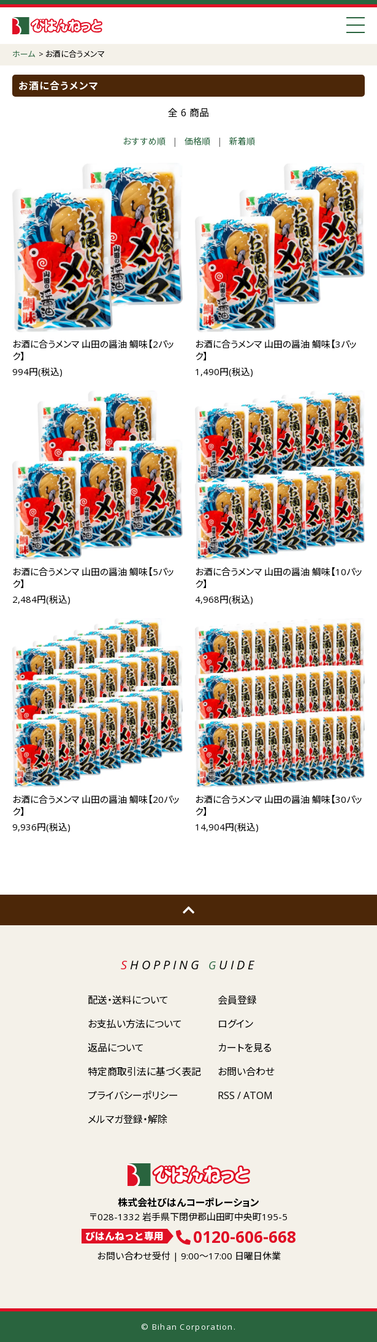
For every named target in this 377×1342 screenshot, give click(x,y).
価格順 (197, 141)
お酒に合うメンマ (75, 53)
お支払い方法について (135, 1024)
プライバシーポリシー (133, 1095)
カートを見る (245, 1047)
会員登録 (237, 1000)
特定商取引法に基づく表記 (144, 1071)
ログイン (235, 1024)
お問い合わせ (246, 1071)
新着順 (242, 141)
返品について (116, 1047)
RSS (226, 1095)
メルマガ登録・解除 (127, 1119)
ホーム (23, 53)
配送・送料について (128, 1000)
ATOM (258, 1095)
